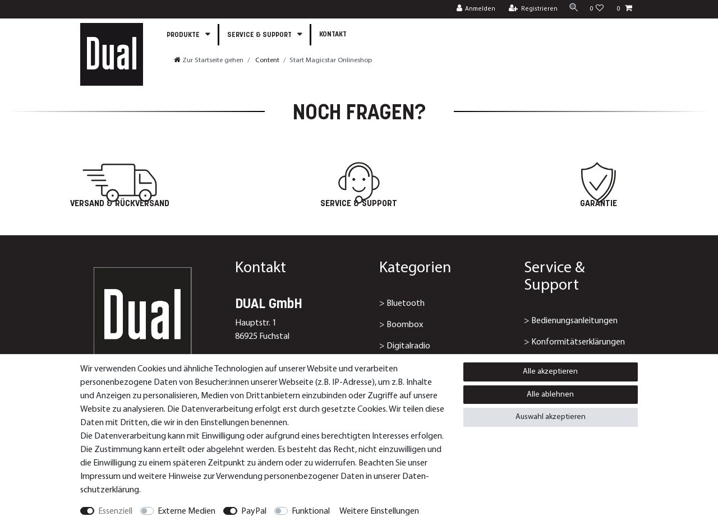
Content (266, 60)
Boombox (404, 324)
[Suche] (572, 8)
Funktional (311, 511)
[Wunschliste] (596, 9)
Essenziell (115, 511)
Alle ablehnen (550, 394)
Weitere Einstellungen (379, 511)
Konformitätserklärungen (578, 342)
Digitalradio (408, 346)
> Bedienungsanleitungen (571, 320)
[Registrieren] (530, 9)
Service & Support (260, 35)
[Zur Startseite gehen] (208, 60)
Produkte (184, 35)
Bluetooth (405, 303)
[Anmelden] (473, 9)
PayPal (253, 511)
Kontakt (333, 34)
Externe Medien (186, 511)
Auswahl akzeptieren (551, 417)
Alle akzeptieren (550, 371)
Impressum (100, 476)
